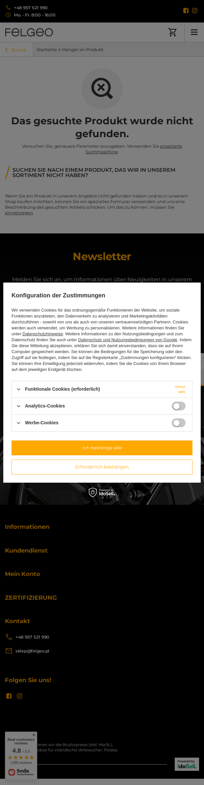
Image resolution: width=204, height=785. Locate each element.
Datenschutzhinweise (42, 333)
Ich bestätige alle (102, 448)
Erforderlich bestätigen (102, 467)
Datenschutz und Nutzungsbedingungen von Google (127, 339)
